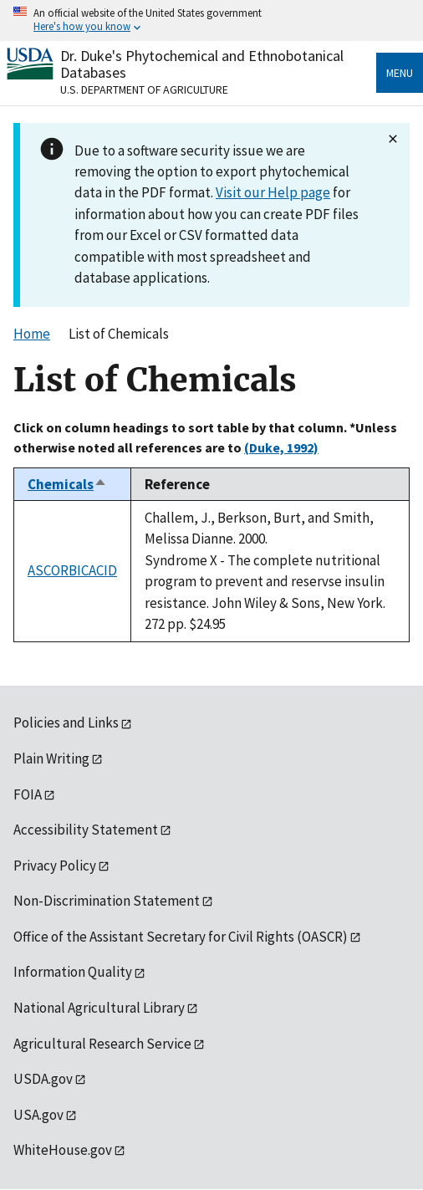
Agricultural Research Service (102, 1043)
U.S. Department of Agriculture (144, 89)
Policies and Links (66, 722)
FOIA (27, 794)
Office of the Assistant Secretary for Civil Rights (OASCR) (180, 936)
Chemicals (67, 484)
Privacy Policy (54, 865)
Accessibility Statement (85, 829)
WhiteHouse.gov (62, 1150)
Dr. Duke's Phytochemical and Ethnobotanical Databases (202, 64)
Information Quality (72, 972)
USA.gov (38, 1115)
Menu (399, 72)
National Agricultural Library (99, 1007)
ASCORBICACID (72, 570)
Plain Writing (51, 758)
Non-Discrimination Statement (106, 900)
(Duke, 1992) (281, 447)
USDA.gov (43, 1079)
